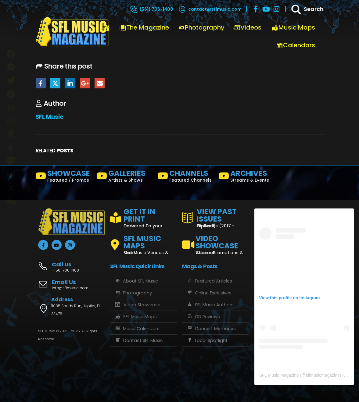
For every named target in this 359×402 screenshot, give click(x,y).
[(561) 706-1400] (151, 9)
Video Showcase (137, 305)
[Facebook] (255, 9)
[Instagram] (276, 9)
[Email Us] (71, 285)
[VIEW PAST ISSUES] (215, 217)
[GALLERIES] (125, 177)
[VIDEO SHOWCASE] (215, 242)
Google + (85, 83)
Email (100, 83)
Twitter (55, 83)
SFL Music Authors (210, 305)
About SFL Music (136, 281)
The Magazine (144, 27)
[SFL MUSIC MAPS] (143, 242)
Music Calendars (137, 329)
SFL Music (49, 117)
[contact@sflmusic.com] (210, 9)
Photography (201, 27)
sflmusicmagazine (322, 375)
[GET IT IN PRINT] (143, 217)
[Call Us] (71, 263)
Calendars (295, 45)
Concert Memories (211, 329)
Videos (247, 27)
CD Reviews (203, 317)
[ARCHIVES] (247, 177)
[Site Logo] (72, 32)
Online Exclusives (209, 293)
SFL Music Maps (136, 317)
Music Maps (293, 27)
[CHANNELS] (186, 177)
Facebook (41, 83)
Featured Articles (209, 281)
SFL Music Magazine (279, 375)
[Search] (306, 9)
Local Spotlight (207, 340)
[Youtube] (266, 9)
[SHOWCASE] (64, 177)
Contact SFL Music (139, 340)
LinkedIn (70, 83)
